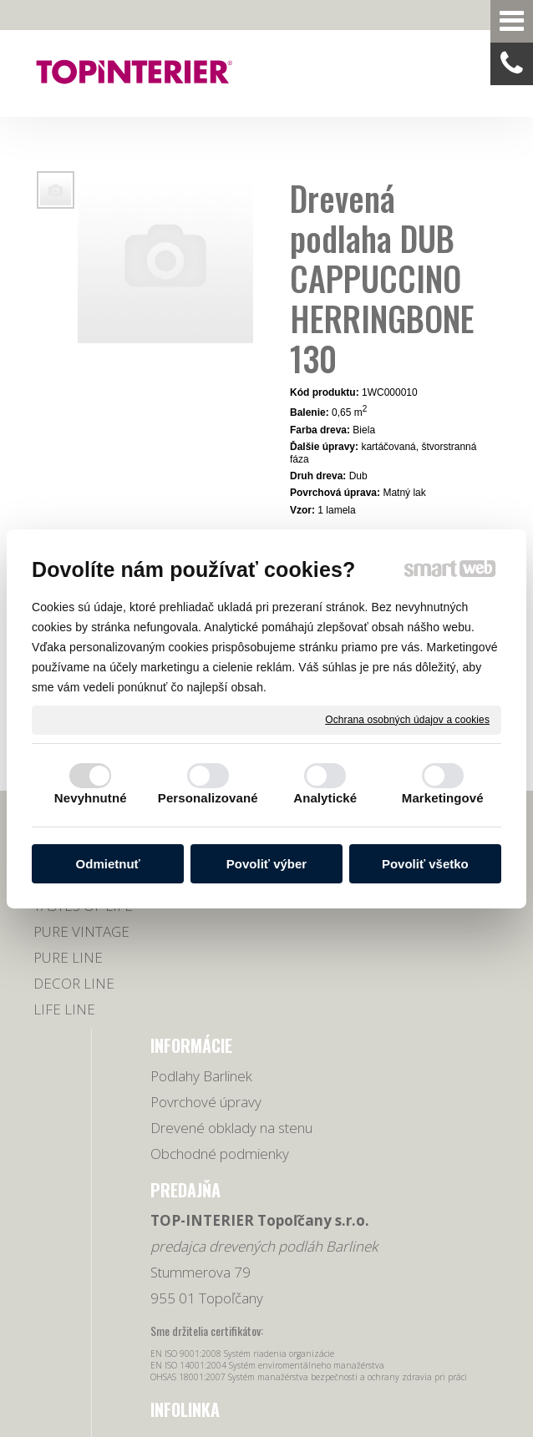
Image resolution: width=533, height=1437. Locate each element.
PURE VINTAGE (81, 950)
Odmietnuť (108, 864)
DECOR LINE (73, 1002)
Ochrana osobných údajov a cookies (407, 719)
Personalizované (208, 798)
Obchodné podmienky (191, 1018)
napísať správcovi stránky (435, 1324)
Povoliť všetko (425, 864)
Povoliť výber (266, 864)
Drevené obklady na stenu (184, 964)
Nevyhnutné (90, 798)
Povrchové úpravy (190, 909)
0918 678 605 (454, 911)
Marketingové (443, 798)
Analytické (325, 798)
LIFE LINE (64, 1028)
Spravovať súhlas (347, 1338)
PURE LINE (68, 976)
